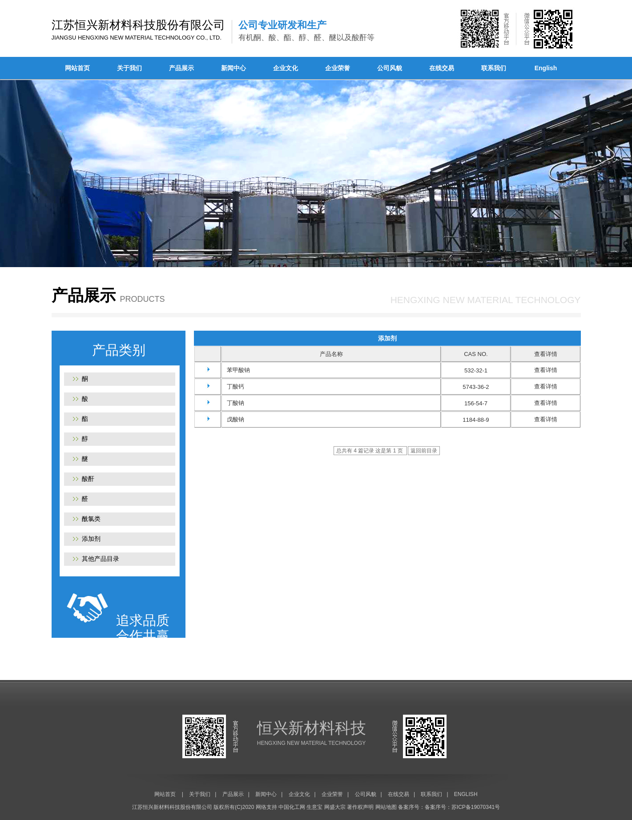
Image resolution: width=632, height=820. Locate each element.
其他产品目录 (100, 558)
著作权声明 (360, 807)
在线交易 (441, 68)
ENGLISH (466, 794)
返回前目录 (424, 451)
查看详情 (545, 370)
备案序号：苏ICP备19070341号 (462, 807)
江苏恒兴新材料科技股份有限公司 (172, 807)
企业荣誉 (337, 68)
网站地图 (386, 807)
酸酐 (88, 478)
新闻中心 (233, 68)
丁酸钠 (233, 403)
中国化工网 (291, 807)
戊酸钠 (233, 419)
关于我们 (129, 68)
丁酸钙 (233, 386)
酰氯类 (91, 518)
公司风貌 (389, 68)
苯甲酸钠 (236, 370)
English (546, 68)
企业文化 (285, 68)
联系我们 (493, 68)
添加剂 (91, 538)
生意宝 (314, 807)
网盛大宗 (335, 807)
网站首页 (77, 68)
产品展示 (181, 68)
